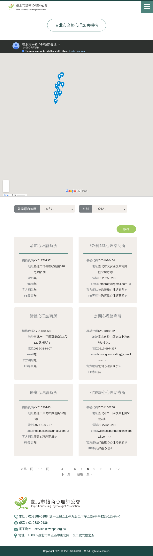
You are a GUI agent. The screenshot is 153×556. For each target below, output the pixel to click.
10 (101, 469)
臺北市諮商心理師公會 (31, 5)
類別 (85, 209)
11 (109, 469)
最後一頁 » (84, 474)
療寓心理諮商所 (45, 436)
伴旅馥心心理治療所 (112, 442)
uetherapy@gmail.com (114, 283)
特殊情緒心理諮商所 (112, 289)
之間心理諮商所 (109, 366)
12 (118, 469)
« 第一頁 (27, 469)
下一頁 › (66, 474)
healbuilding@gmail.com (51, 430)
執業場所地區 (27, 209)
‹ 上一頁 (43, 469)
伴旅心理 (105, 448)
